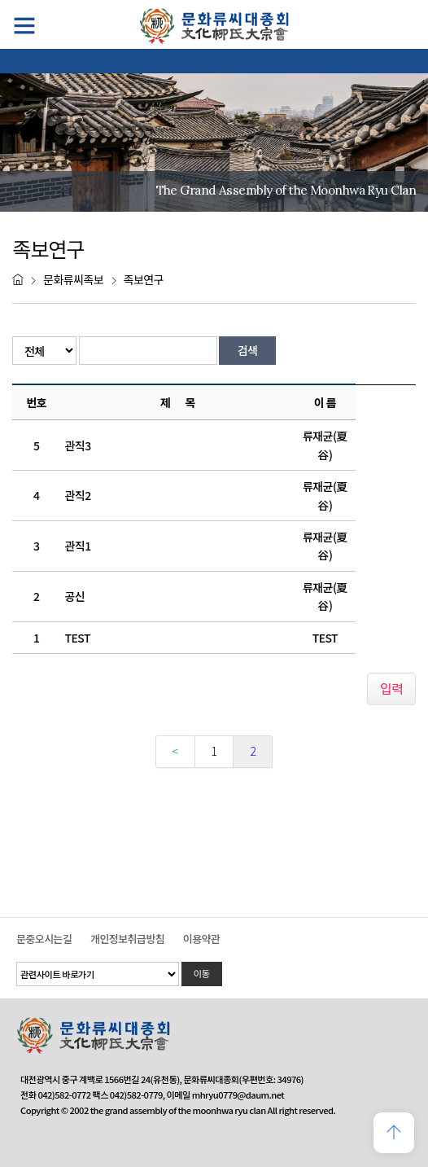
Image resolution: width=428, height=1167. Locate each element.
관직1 (78, 545)
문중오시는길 (44, 938)
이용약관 (202, 938)
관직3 (78, 445)
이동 (202, 973)
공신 (75, 596)
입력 (391, 688)
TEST (77, 638)
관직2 (78, 495)
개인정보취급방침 (127, 938)
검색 (248, 350)
